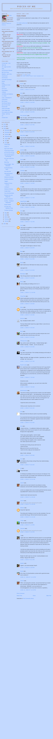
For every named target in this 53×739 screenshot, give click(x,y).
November (7, 132)
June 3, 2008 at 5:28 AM (27, 337)
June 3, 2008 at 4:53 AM (27, 327)
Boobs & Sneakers (8, 198)
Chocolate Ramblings (7, 79)
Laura (21, 225)
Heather (22, 563)
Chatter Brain (7, 191)
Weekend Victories (8, 189)
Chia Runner (5, 76)
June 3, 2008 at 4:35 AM (27, 314)
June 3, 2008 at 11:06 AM (27, 497)
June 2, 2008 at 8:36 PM (27, 278)
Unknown (22, 528)
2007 (4, 223)
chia (21, 411)
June (6, 142)
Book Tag (6, 162)
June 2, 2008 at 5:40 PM (27, 102)
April (6, 215)
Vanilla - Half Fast (6, 114)
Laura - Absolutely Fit (6, 97)
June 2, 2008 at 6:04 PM (27, 131)
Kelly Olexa (23, 135)
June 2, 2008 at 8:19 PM (27, 270)
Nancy (21, 281)
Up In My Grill (7, 171)
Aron (21, 458)
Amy (21, 350)
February (7, 219)
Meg (21, 251)
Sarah (21, 159)
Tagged (6, 181)
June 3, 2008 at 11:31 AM (27, 517)
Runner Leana (23, 364)
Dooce (3, 81)
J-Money (4, 92)
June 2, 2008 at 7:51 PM (27, 221)
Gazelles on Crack (6, 85)
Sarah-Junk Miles (6, 108)
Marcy (21, 307)
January (7, 221)
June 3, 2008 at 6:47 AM (27, 361)
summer (22, 128)
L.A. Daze (4, 95)
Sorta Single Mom (6, 110)
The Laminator (23, 115)
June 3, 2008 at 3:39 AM (27, 303)
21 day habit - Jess (6, 63)
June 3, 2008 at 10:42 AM (27, 479)
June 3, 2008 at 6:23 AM (27, 346)
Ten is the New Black (9, 193)
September (7, 136)
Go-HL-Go (4, 88)
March (6, 217)
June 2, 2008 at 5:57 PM (27, 124)
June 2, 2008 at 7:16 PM (27, 183)
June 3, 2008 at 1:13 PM (27, 524)
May (6, 212)
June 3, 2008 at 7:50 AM (27, 387)
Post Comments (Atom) (28, 598)
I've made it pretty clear (22, 23)
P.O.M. (21, 83)
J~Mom (22, 520)
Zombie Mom (5, 117)
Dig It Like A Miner (8, 148)
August (6, 138)
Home (34, 595)
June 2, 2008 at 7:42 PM (27, 207)
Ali (20, 468)
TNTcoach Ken (23, 340)
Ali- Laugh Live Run (6, 66)
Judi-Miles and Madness (7, 94)
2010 (4, 124)
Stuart (21, 262)
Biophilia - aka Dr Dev (7, 74)
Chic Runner (5, 77)
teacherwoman (23, 390)
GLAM (3, 86)
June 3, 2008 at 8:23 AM (27, 422)
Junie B (22, 482)
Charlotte (22, 170)
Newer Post (19, 595)
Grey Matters (5, 90)
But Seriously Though (9, 152)
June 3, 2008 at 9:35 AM (27, 464)
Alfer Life (4, 65)
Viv (21, 186)
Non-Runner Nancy (6, 103)
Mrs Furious (4, 101)
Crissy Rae (22, 296)
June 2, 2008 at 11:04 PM (27, 292)
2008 (4, 128)
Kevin (21, 331)
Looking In (6, 187)
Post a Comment (20, 593)
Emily (3, 83)
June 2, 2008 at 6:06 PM (27, 155)
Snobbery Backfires (8, 179)
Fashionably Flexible (9, 150)
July (6, 140)
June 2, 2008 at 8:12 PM (27, 259)
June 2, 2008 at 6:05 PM (27, 146)
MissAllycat (22, 273)
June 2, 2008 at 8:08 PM (27, 247)
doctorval (22, 318)
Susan (21, 571)
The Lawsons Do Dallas (7, 112)
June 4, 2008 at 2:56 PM (27, 567)
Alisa (3, 68)
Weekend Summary (8, 177)
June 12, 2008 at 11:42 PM (28, 577)
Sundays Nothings (8, 210)
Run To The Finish (6, 105)
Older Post (48, 595)
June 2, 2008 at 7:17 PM (27, 197)
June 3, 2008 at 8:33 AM (27, 455)
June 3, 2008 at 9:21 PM (27, 559)
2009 (4, 126)
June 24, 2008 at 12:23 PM (28, 590)
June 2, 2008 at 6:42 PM (27, 167)
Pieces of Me (26, 6)
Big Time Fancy (5, 72)
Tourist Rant (7, 144)
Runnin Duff (4, 106)
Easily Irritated (7, 204)
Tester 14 (6, 146)
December (7, 130)
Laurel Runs (4, 99)
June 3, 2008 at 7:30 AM (27, 377)
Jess (21, 93)
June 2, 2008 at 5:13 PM (27, 89)
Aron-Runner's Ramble (7, 70)
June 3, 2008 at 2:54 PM (27, 532)
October (7, 134)
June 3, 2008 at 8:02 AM (27, 408)
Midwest (22, 507)
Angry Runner (23, 201)
